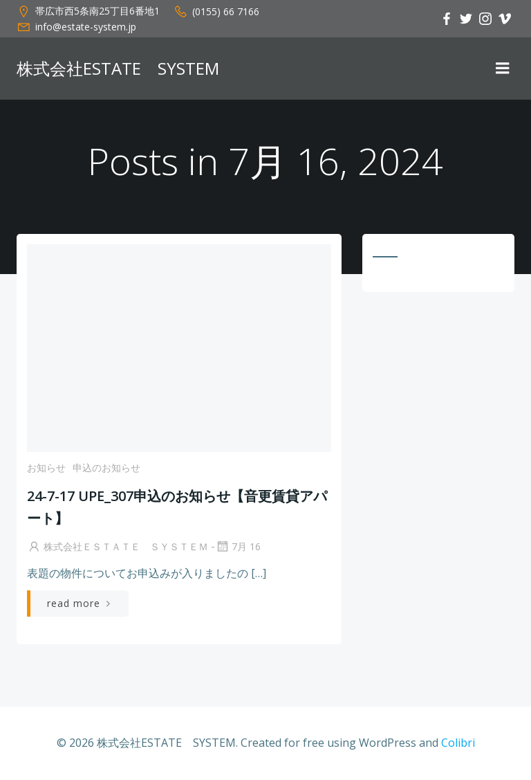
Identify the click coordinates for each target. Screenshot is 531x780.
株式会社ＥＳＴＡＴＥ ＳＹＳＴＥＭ (117, 546)
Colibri (458, 742)
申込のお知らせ (106, 467)
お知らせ (46, 467)
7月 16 (238, 546)
